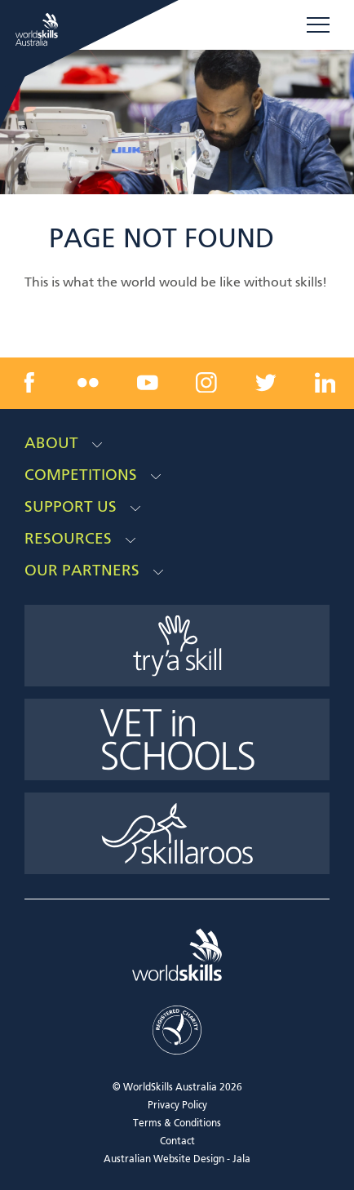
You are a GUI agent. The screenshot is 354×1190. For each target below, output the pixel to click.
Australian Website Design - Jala (177, 1160)
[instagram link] (206, 383)
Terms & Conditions (177, 1124)
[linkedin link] (325, 383)
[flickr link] (88, 383)
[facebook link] (29, 383)
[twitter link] (266, 383)
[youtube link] (148, 383)
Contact (177, 1142)
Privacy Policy (177, 1106)
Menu (318, 24)
